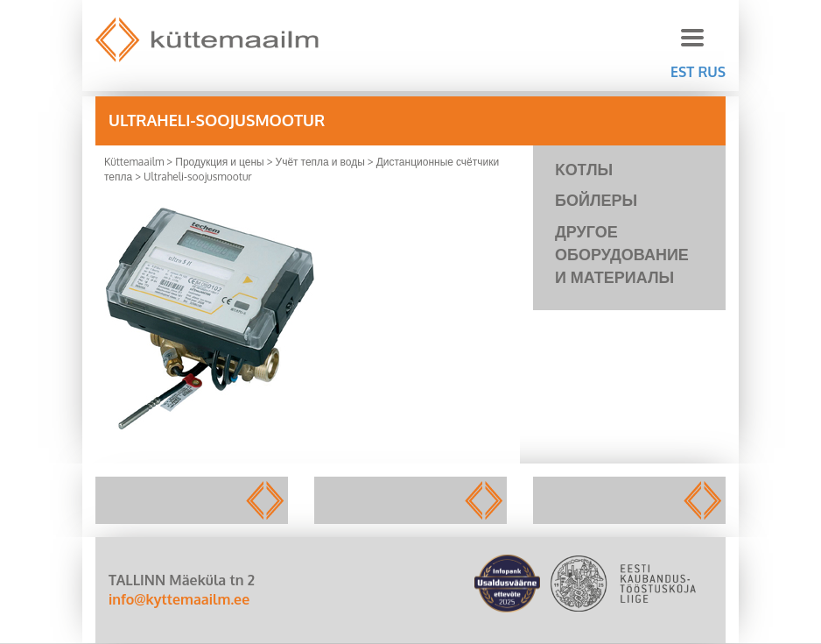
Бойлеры (596, 199)
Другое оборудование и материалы (622, 254)
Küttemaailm (134, 161)
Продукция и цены (219, 161)
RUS (712, 72)
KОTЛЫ (584, 169)
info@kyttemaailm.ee (179, 599)
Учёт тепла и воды (320, 161)
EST (682, 72)
